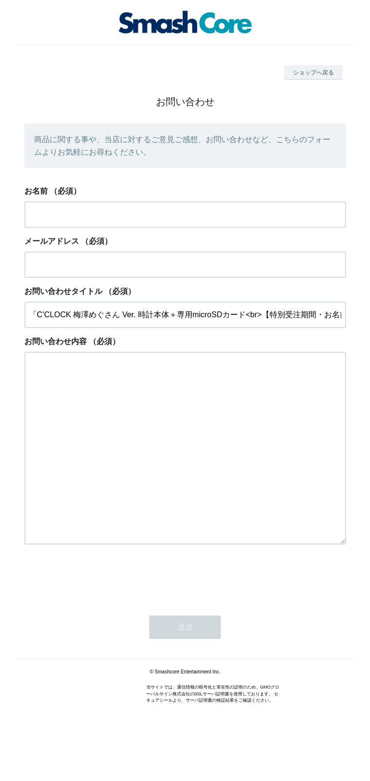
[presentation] (98, 616)
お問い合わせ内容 (55, 341)
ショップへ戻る (313, 72)
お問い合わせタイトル (63, 291)
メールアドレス (51, 241)
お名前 (36, 191)
